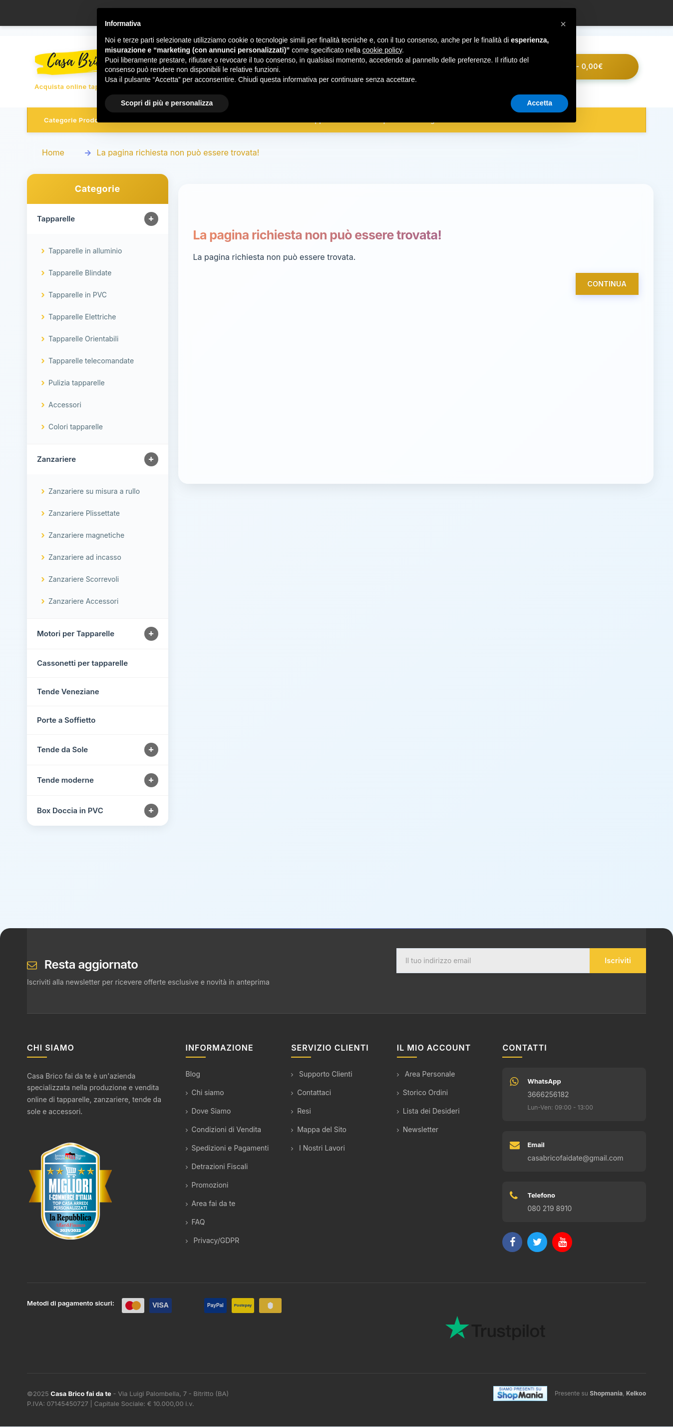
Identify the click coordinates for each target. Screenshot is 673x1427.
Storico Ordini (422, 1093)
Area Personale (426, 1074)
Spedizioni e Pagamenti (227, 1148)
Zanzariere (56, 459)
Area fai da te (211, 1204)
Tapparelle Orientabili (83, 339)
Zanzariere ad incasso (84, 557)
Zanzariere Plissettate (84, 513)
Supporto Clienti (321, 1074)
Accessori (64, 405)
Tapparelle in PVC (77, 295)
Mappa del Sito (318, 1130)
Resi (301, 1111)
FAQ (195, 1222)
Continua (607, 284)
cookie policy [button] (382, 50)
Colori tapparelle (75, 427)
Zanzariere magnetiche (86, 535)
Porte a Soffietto (66, 720)
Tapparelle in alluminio (85, 251)
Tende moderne (65, 780)
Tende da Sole (62, 750)
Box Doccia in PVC (70, 811)
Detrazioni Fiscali (217, 1167)
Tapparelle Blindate (79, 273)
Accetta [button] (539, 103)
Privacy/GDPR (213, 1241)
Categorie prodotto (76, 120)
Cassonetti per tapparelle (82, 663)
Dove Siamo (208, 1111)
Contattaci (311, 1093)
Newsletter (417, 1130)
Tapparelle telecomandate (91, 361)
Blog (193, 1074)
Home (53, 153)
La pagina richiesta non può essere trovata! (178, 153)
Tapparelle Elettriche (82, 317)
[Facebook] (512, 1243)
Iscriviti (618, 961)
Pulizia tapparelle (76, 383)
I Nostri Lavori (318, 1148)
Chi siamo (205, 1093)
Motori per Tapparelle (75, 634)
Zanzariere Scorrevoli (83, 579)
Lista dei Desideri (428, 1111)
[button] (563, 24)
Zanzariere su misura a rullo (94, 491)
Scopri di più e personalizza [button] (167, 103)
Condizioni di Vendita (224, 1130)
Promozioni (207, 1185)
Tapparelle (56, 219)
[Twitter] (537, 1243)
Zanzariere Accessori (83, 601)
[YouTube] (562, 1243)
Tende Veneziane (68, 692)
